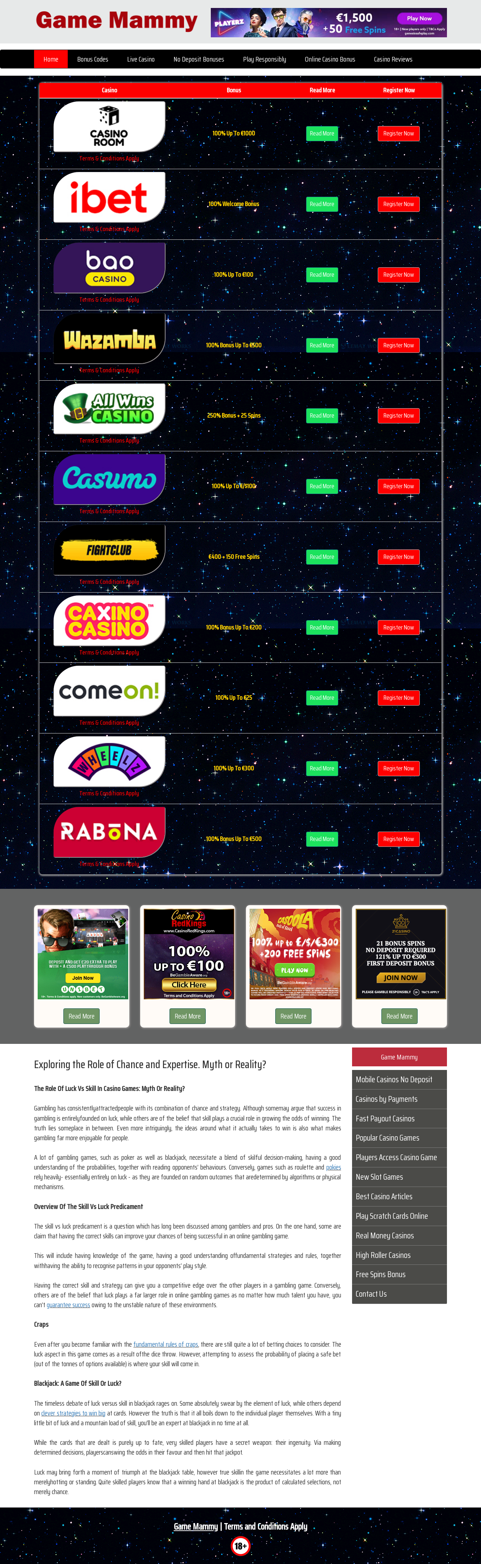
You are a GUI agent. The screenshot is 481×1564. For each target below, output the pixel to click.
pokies (333, 1167)
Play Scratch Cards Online (392, 1215)
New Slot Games (379, 1176)
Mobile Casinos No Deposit (394, 1079)
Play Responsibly (264, 59)
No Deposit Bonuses (198, 59)
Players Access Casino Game (396, 1157)
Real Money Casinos (385, 1235)
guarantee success (68, 1304)
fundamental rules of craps (165, 1344)
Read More (322, 133)
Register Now (399, 133)
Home (50, 59)
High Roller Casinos (383, 1255)
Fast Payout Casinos (385, 1118)
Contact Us (371, 1293)
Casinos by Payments (387, 1098)
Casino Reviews (393, 59)
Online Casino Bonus (330, 59)
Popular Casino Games (387, 1137)
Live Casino (141, 59)
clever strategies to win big (73, 1413)
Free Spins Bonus (381, 1274)
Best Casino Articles (384, 1196)
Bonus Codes (92, 59)
